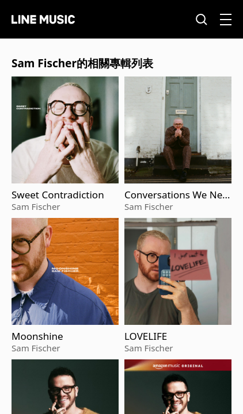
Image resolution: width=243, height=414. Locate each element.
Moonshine (37, 336)
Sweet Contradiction (58, 195)
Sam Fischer (36, 206)
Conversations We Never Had (175, 195)
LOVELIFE (145, 336)
